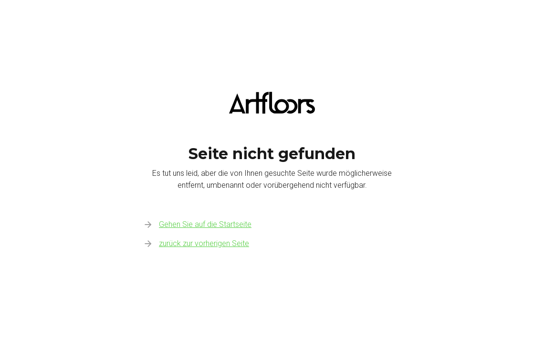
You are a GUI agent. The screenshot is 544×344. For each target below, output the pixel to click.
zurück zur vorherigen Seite (204, 243)
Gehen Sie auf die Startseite (205, 224)
